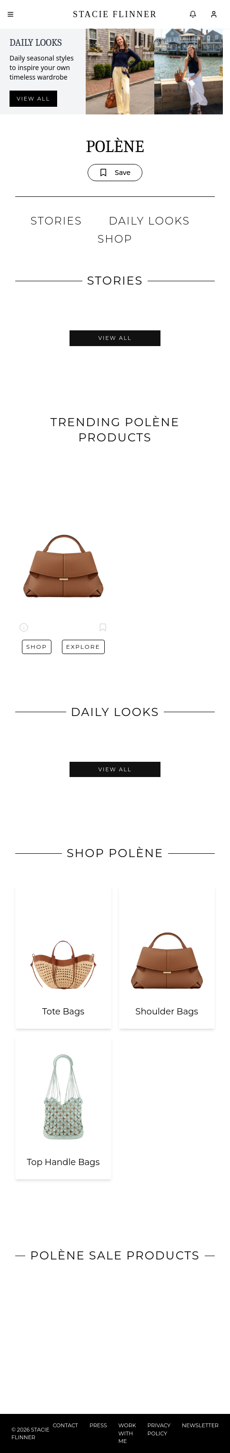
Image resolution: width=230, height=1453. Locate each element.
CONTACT (65, 1425)
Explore (83, 646)
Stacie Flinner (115, 14)
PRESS (98, 1425)
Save (115, 172)
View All (114, 338)
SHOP (115, 239)
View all (33, 98)
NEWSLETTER (200, 1425)
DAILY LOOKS (149, 221)
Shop (36, 646)
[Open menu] (10, 14)
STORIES (56, 221)
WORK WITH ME (127, 1433)
